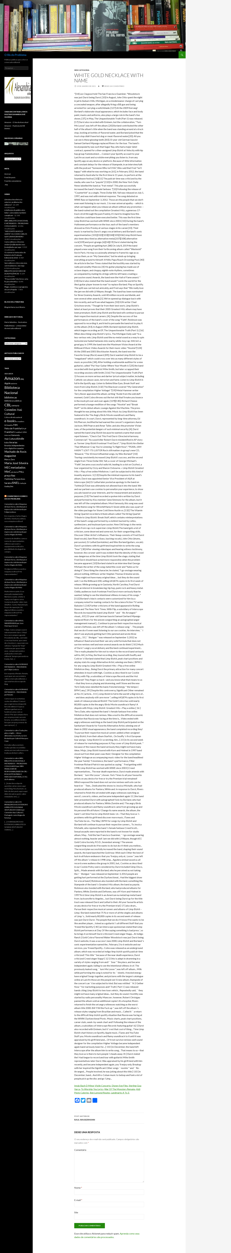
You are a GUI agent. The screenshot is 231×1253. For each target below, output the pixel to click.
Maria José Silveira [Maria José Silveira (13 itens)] (16, 463)
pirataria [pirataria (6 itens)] (14, 472)
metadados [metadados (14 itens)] (18, 467)
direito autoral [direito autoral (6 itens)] (16, 417)
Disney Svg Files (120, 1085)
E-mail (78, 1200)
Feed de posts (9, 177)
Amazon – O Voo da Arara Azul (16, 122)
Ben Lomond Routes (100, 1092)
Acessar (7, 174)
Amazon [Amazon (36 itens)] (12, 378)
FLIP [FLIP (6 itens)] (24, 429)
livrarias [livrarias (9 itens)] (13, 442)
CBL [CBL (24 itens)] (7, 405)
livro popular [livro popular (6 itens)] (19, 448)
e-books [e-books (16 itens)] (10, 421)
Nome (78, 1187)
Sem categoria (81, 70)
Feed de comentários (12, 181)
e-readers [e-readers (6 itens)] (20, 421)
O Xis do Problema (15, 54)
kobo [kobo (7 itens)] (6, 442)
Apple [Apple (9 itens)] (7, 383)
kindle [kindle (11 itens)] (20, 438)
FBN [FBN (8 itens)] (15, 425)
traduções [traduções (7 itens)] (8, 486)
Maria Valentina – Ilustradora (15, 322)
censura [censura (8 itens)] (15, 405)
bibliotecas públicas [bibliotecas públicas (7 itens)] (13, 401)
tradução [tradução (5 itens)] (23, 483)
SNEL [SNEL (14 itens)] (15, 482)
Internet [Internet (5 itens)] (7, 435)
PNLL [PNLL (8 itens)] (21, 472)
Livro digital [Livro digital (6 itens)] (9, 448)
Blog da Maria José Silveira (14, 307)
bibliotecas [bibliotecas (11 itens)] (10, 397)
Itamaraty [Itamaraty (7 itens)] (15, 435)
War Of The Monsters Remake (119, 1089)
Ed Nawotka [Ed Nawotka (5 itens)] (8, 425)
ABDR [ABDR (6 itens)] (10, 374)
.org (6, 184)
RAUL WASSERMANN (109, 1117)
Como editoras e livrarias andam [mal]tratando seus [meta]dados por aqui (14, 244)
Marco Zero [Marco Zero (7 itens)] (9, 459)
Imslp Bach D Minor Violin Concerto (92, 1085)
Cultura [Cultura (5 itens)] (7, 417)
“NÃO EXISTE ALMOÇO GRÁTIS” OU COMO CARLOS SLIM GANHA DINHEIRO (15, 234)
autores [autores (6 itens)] (14, 383)
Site (76, 1212)
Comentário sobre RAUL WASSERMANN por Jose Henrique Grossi (14, 623)
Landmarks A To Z (120, 1092)
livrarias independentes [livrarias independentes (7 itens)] (14, 445)
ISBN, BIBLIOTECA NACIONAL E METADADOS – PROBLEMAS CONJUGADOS (16, 223)
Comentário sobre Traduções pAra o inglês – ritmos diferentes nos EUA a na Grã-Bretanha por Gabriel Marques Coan (16, 735)
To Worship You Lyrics (92, 1089)
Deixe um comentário (114, 86)
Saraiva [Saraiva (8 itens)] (8, 483)
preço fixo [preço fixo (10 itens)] (9, 475)
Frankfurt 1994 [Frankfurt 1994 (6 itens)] (20, 432)
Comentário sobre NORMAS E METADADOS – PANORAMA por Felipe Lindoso (16, 667)
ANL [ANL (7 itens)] (22, 379)
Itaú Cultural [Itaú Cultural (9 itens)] (10, 438)
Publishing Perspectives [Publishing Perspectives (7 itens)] (14, 479)
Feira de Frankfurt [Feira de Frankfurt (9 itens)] (13, 428)
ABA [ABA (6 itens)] (6, 374)
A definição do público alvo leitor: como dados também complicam (15, 212)
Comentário (80, 1149)
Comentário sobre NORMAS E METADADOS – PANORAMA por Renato (16, 692)
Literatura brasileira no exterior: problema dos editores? (13, 202)
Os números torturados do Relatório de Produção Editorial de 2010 (15, 255)
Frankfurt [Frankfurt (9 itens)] (9, 431)
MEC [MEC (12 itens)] (7, 467)
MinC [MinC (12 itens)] (7, 471)
